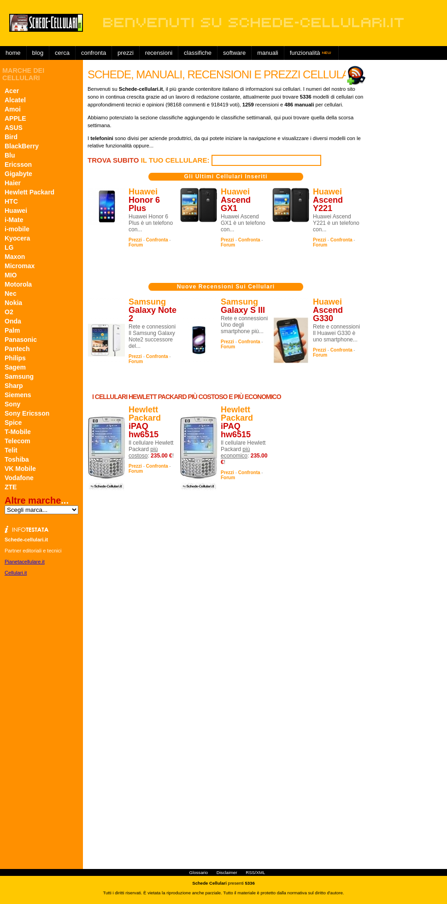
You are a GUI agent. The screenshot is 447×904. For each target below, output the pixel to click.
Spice (13, 422)
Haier (13, 183)
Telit (11, 450)
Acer (12, 90)
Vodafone (19, 477)
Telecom (17, 441)
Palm (12, 330)
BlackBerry (22, 146)
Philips (15, 358)
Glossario (198, 872)
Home (13, 52)
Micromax (20, 266)
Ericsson (18, 164)
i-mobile (17, 229)
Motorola (18, 284)
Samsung (19, 376)
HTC (11, 201)
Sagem (15, 367)
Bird (11, 137)
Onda (13, 321)
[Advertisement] (264, 66)
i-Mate (14, 219)
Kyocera (17, 238)
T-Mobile (18, 431)
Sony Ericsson (27, 413)
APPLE (15, 118)
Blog (38, 52)
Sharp (14, 385)
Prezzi (135, 239)
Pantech (17, 348)
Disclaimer (227, 872)
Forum (136, 244)
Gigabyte (18, 173)
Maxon (15, 256)
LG (9, 247)
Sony (12, 404)
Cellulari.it (16, 572)
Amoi (13, 109)
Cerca (62, 52)
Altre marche (33, 500)
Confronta (93, 52)
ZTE (11, 487)
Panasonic (21, 339)
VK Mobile (20, 468)
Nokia (13, 302)
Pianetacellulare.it (25, 561)
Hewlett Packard (29, 192)
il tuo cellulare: (150, 160)
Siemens (18, 395)
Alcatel (15, 100)
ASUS (14, 127)
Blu (10, 155)
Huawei (16, 210)
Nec (11, 293)
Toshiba (17, 459)
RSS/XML (255, 872)
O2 (9, 312)
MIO (11, 275)
